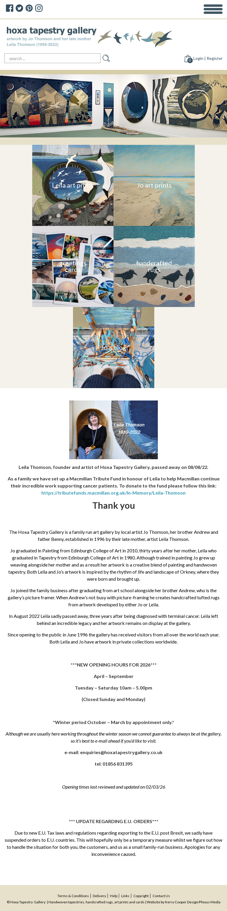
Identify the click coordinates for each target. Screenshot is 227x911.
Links (125, 896)
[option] (113, 105)
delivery (99, 896)
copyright (141, 896)
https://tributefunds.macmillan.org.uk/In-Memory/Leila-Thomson (113, 492)
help (113, 896)
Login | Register (208, 58)
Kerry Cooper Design (181, 902)
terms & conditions (73, 896)
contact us (161, 896)
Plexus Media (209, 902)
